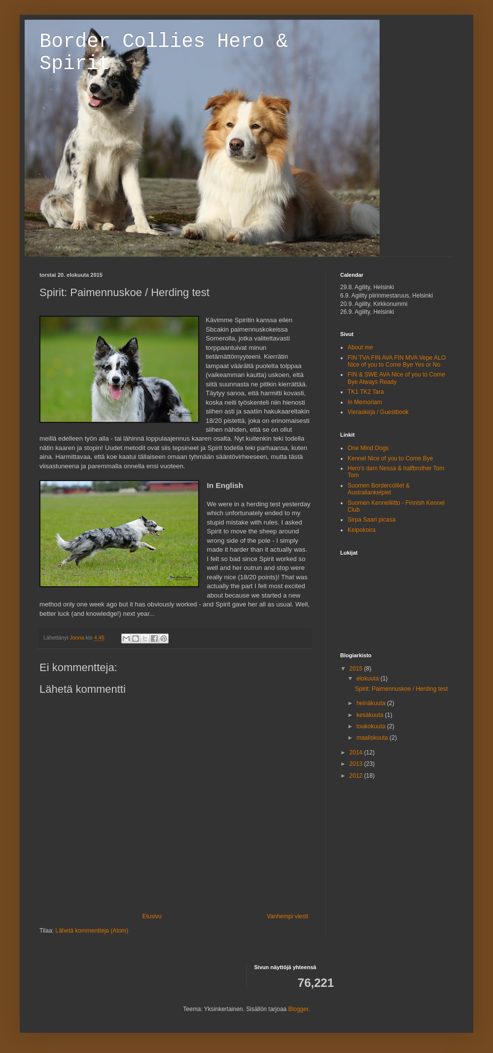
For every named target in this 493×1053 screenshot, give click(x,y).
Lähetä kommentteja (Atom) (91, 930)
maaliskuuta (372, 737)
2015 (357, 668)
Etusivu (151, 916)
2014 (357, 752)
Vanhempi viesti (287, 916)
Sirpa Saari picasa (371, 519)
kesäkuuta (370, 715)
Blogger (298, 1009)
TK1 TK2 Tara (366, 391)
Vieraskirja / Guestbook (378, 412)
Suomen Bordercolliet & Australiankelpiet (379, 489)
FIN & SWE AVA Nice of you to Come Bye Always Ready (396, 378)
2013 (357, 763)
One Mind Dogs (368, 448)
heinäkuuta (371, 703)
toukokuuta (371, 726)
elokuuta (368, 678)
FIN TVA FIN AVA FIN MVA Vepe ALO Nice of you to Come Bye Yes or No (397, 361)
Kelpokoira (362, 529)
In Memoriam (365, 402)
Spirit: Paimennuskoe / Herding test (401, 688)
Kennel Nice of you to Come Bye (390, 458)
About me (360, 347)
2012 (357, 775)
